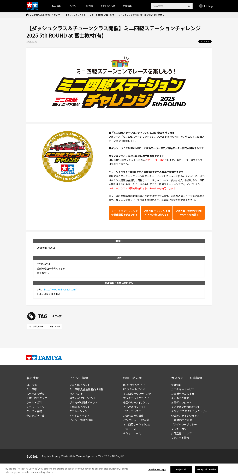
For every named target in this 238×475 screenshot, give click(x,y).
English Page (50, 456)
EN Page (206, 6)
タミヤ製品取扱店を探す (185, 407)
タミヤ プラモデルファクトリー (189, 411)
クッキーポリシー (181, 429)
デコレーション (35, 407)
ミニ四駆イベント (79, 385)
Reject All (181, 471)
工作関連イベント (79, 407)
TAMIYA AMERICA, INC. (111, 456)
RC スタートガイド (134, 389)
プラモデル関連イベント (83, 402)
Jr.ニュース (129, 429)
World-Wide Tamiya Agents (78, 456)
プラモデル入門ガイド (136, 398)
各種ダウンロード (181, 402)
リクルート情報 (180, 437)
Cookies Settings (157, 471)
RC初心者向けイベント (82, 398)
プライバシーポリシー (184, 424)
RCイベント (76, 393)
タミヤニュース (132, 433)
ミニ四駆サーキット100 (136, 424)
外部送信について (181, 433)
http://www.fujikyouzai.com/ (60, 289)
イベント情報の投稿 (81, 420)
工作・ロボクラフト (38, 398)
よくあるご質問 (180, 398)
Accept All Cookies (206, 471)
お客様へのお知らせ (182, 393)
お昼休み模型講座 (133, 415)
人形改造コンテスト (134, 407)
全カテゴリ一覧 (35, 415)
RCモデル (31, 385)
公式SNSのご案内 (181, 420)
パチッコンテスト (133, 411)
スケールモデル (35, 393)
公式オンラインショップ (185, 415)
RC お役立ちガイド (134, 385)
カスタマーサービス (182, 389)
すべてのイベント (79, 415)
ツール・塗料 (34, 402)
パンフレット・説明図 (136, 420)
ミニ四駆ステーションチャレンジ (44, 326)
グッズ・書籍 (34, 411)
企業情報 (176, 385)
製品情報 (56, 6)
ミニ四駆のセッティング (137, 393)
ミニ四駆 (31, 389)
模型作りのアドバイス (136, 402)
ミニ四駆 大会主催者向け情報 (86, 389)
